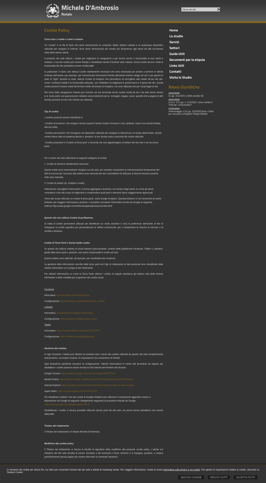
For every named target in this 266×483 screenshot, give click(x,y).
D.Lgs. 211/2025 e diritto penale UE (186, 96)
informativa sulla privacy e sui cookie (181, 469)
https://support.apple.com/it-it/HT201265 (77, 391)
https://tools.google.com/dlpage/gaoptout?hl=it (67, 404)
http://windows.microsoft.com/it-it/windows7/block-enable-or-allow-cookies (98, 385)
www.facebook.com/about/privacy (73, 295)
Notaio (66, 14)
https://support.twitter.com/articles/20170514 (78, 330)
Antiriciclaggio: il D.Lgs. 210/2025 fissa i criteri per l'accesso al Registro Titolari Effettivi (191, 112)
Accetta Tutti (245, 477)
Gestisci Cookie (191, 477)
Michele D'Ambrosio (90, 7)
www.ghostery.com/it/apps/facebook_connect (82, 301)
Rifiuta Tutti (218, 477)
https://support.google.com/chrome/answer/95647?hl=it (88, 373)
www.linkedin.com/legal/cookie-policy (75, 313)
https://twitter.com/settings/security (77, 336)
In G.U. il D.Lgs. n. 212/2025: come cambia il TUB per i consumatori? (190, 103)
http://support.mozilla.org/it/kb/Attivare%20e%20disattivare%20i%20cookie (96, 379)
